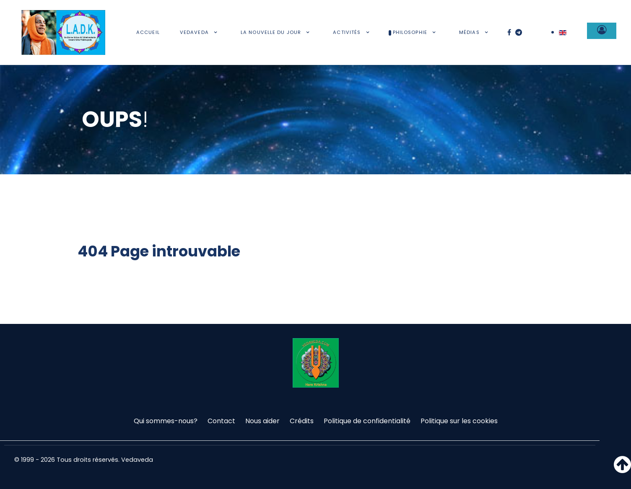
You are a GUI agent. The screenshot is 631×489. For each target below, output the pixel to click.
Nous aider (262, 421)
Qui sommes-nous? (165, 421)
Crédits (302, 421)
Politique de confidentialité (367, 421)
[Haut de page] (622, 469)
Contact (221, 421)
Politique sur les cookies (459, 421)
